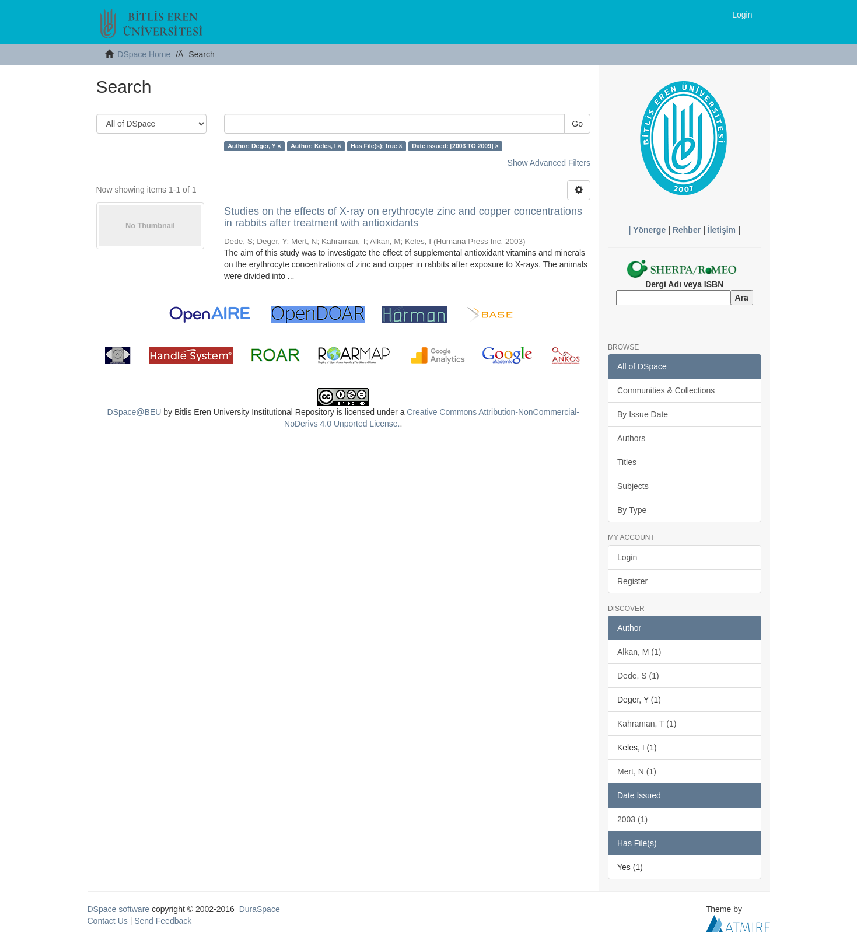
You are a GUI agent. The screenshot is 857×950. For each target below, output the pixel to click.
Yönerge (649, 230)
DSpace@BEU (134, 412)
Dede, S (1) (638, 675)
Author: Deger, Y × (254, 145)
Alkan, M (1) (639, 651)
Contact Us (108, 920)
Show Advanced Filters (549, 162)
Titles (626, 462)
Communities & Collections (666, 390)
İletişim (722, 230)
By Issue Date (642, 414)
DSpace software (119, 909)
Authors (631, 438)
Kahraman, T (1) (646, 723)
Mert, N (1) (636, 771)
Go (577, 123)
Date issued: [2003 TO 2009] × (455, 145)
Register (632, 581)
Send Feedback (162, 920)
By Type (631, 510)
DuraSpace (259, 909)
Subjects (633, 486)
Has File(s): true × (376, 145)
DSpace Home (143, 54)
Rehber (687, 230)
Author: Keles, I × (316, 145)
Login (627, 557)
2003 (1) (632, 819)
